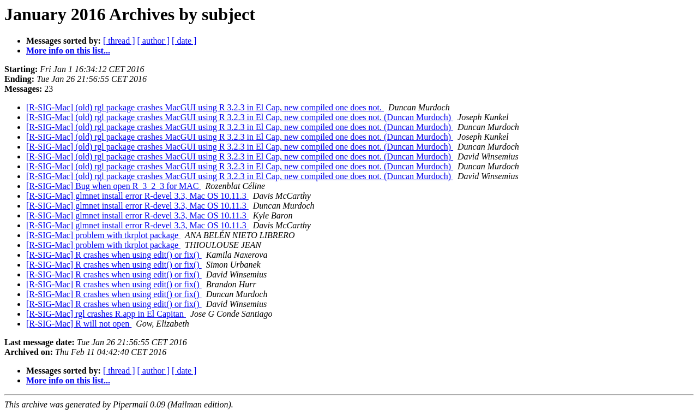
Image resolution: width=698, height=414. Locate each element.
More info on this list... (68, 50)
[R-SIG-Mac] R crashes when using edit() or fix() (114, 254)
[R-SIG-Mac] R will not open (78, 323)
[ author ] (153, 40)
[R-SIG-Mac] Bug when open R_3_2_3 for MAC (113, 186)
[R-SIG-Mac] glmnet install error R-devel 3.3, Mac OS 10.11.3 (137, 195)
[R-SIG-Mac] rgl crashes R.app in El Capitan (106, 313)
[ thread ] (119, 40)
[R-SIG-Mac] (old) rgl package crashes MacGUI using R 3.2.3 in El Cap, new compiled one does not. (205, 107)
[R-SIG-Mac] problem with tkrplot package (103, 235)
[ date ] (184, 40)
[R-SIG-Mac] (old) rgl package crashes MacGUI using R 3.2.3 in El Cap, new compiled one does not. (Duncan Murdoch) (239, 117)
